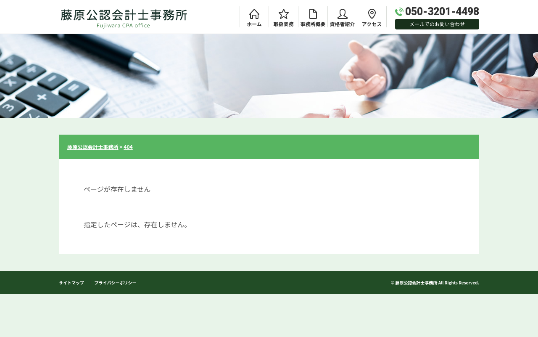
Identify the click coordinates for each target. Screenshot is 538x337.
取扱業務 (283, 23)
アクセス (372, 23)
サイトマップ (71, 282)
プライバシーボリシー (116, 282)
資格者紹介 (342, 23)
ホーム (254, 23)
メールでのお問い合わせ (437, 23)
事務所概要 (312, 23)
